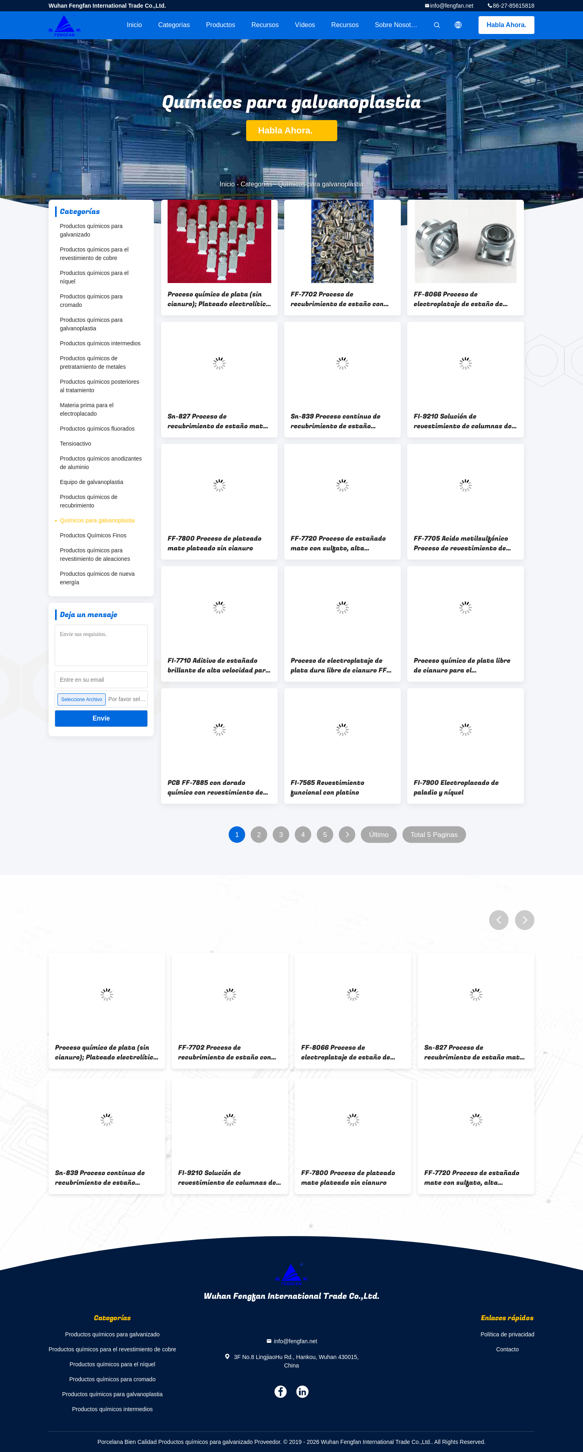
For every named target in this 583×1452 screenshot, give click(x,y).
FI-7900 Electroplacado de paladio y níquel (456, 787)
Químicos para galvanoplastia (97, 520)
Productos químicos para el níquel (94, 277)
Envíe (101, 718)
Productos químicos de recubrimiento (88, 501)
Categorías (174, 24)
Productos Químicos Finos (93, 535)
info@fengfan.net (451, 5)
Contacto (507, 1349)
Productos (220, 24)
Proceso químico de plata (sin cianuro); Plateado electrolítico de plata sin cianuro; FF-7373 (219, 299)
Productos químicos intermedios (100, 343)
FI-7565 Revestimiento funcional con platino (327, 787)
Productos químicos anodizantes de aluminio (101, 462)
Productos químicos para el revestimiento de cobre (94, 253)
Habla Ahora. (506, 24)
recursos (265, 24)
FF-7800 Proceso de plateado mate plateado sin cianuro (215, 543)
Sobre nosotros (397, 24)
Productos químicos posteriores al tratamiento (99, 385)
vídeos (305, 24)
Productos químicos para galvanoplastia (91, 324)
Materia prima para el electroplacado (86, 409)
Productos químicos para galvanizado (91, 230)
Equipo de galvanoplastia (91, 482)
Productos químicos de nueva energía (97, 578)
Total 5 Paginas (434, 835)
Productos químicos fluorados (97, 428)
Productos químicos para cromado (91, 300)
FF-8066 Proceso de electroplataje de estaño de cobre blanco (458, 299)
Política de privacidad (507, 1334)
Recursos (345, 24)
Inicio (134, 24)
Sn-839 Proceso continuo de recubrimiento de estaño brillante (336, 421)
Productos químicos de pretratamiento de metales (93, 362)
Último (379, 835)
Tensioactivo (75, 443)
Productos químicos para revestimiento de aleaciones (95, 554)
